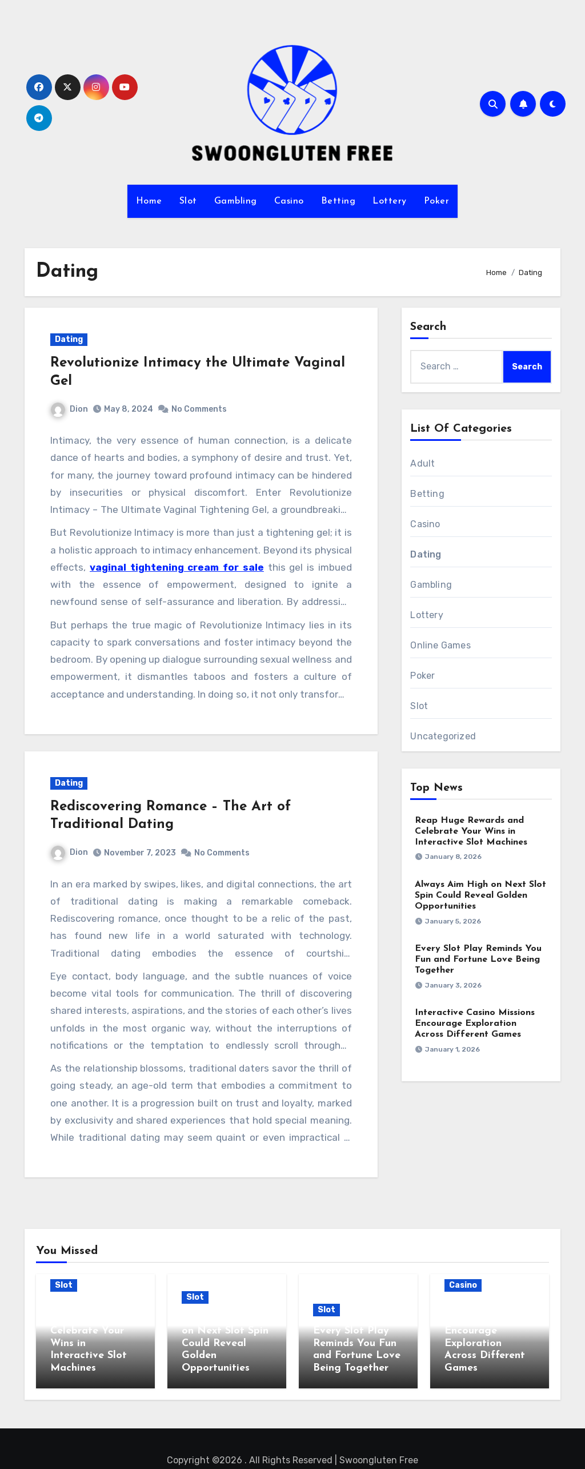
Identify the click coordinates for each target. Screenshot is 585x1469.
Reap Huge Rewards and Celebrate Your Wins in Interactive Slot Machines (471, 831)
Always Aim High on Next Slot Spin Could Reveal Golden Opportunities (480, 895)
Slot (188, 201)
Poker (437, 201)
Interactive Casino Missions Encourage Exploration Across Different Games (475, 1023)
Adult (422, 463)
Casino (289, 201)
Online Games (440, 645)
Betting (338, 201)
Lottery (389, 201)
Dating (69, 339)
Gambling (235, 201)
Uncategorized (443, 736)
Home (149, 201)
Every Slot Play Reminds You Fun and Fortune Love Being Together (478, 959)
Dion (69, 409)
